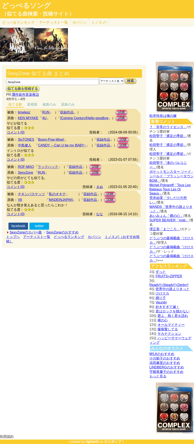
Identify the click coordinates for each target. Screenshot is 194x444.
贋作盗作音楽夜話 (25, 94)
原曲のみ (68, 104)
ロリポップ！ (114, 441)
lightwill (92, 441)
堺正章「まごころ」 (164, 229)
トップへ (13, 237)
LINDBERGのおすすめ (166, 367)
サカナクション (169, 333)
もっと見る (157, 376)
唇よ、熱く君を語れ (172, 316)
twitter (39, 226)
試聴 (121, 112)
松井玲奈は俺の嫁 (163, 115)
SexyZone (25, 172)
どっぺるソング (26, 5)
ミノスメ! (99, 22)
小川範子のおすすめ (164, 358)
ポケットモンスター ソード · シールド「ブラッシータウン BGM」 (171, 176)
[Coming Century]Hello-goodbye (84, 118)
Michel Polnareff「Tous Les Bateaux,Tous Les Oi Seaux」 (170, 189)
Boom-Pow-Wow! (51, 139)
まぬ (99, 187)
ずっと (161, 272)
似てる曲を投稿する (22, 88)
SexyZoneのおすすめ (62, 232)
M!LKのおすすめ (161, 354)
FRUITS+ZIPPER (169, 276)
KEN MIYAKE (28, 118)
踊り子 (161, 298)
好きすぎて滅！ (167, 307)
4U (44, 118)
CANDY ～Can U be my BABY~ (62, 145)
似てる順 (15, 104)
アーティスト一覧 (36, 237)
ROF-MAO (26, 167)
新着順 (32, 104)
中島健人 (24, 145)
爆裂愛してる (167, 329)
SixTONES (26, 139)
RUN (46, 112)
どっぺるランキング (69, 237)
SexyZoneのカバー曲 (26, 232)
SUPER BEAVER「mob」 (169, 220)
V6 (20, 200)
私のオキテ (57, 194)
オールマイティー (171, 325)
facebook (18, 226)
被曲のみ (49, 104)
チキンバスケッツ (31, 194)
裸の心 (162, 320)
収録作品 (67, 112)
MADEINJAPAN (61, 200)
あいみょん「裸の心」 (166, 216)
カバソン (79, 22)
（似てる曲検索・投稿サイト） (38, 14)
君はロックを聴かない (173, 311)
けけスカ (162, 293)
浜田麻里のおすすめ (164, 363)
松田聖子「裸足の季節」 (168, 136)
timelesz (24, 112)
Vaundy (161, 302)
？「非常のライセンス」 (168, 127)
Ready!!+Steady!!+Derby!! (168, 285)
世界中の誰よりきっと (173, 289)
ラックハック (48, 167)
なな (99, 214)
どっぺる (18, 22)
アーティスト (53, 22)
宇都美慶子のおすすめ (166, 372)
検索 (130, 81)
